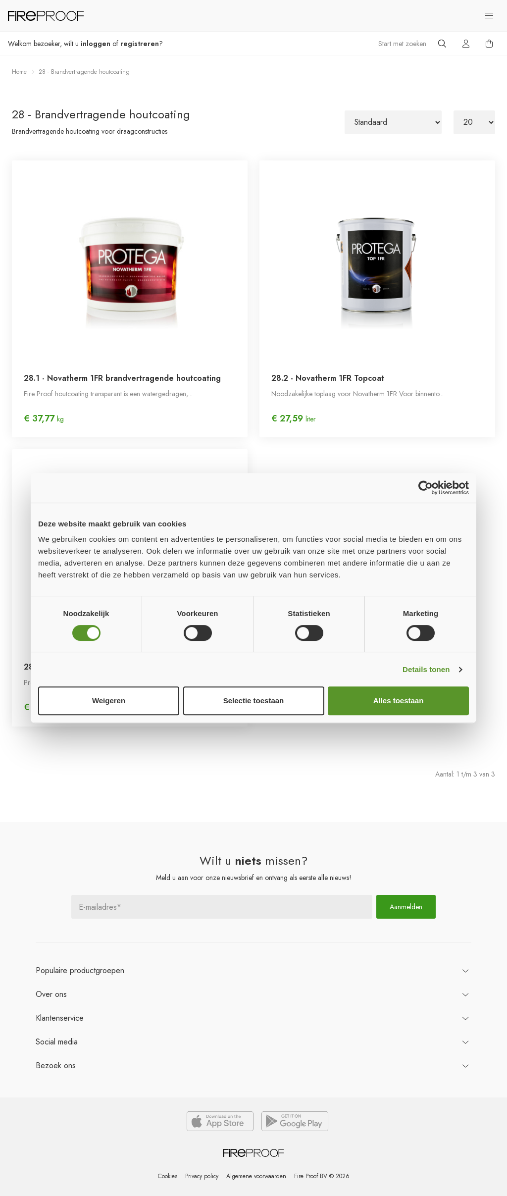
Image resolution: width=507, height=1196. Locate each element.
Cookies (166, 1176)
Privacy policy (201, 1176)
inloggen (95, 44)
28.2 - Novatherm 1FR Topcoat (327, 378)
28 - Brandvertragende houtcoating (84, 71)
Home (19, 71)
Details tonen (426, 669)
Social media (57, 1041)
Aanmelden (406, 906)
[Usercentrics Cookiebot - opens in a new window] (425, 487)
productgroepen (80, 970)
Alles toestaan (398, 700)
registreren (139, 44)
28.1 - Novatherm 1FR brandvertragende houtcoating (122, 378)
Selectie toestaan (253, 700)
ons (51, 993)
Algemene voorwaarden (256, 1176)
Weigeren (108, 700)
